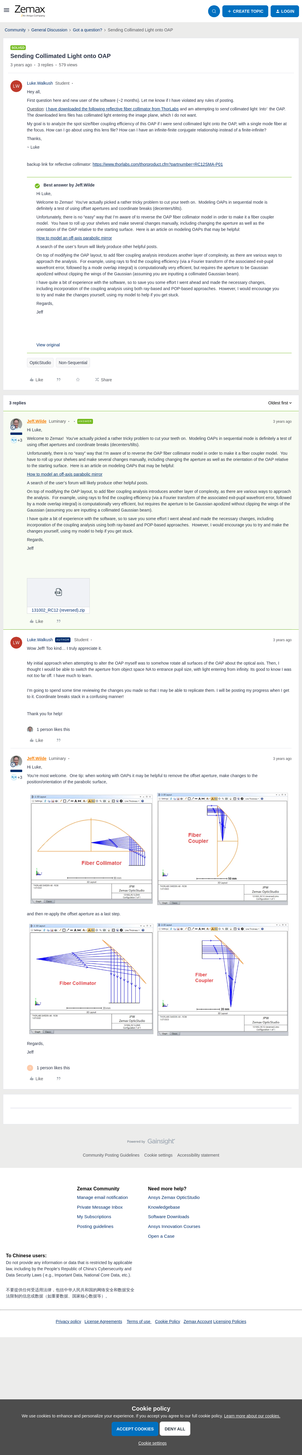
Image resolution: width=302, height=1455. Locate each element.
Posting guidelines (96, 1227)
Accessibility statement (198, 1155)
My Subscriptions (95, 1217)
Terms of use (139, 1323)
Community (15, 30)
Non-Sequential (73, 362)
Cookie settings (158, 1155)
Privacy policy (68, 1323)
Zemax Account (198, 1323)
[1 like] (48, 729)
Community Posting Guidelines (111, 1155)
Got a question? (87, 30)
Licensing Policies (229, 1323)
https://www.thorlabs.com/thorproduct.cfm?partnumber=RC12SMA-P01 (158, 164)
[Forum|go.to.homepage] (30, 11)
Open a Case (162, 1237)
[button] (6, 12)
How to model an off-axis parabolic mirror (74, 238)
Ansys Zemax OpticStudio (175, 1197)
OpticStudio (40, 362)
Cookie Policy (167, 1323)
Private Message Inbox (101, 1207)
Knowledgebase (165, 1207)
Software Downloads (170, 1217)
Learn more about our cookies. (252, 1416)
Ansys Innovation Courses (175, 1227)
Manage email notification (104, 1197)
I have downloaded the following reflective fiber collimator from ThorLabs (112, 109)
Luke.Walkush (40, 83)
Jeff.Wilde (36, 421)
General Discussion (49, 30)
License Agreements (103, 1323)
